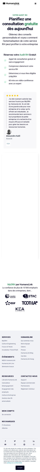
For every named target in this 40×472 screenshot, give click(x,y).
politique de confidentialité (14, 463)
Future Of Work (7, 347)
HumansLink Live (8, 363)
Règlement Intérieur (28, 389)
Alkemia (4, 428)
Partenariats (25, 386)
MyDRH (4, 341)
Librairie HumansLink (9, 380)
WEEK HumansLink (8, 360)
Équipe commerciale (28, 383)
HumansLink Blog (27, 353)
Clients (23, 347)
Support (24, 380)
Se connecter (6, 414)
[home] (11, 3)
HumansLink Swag (27, 359)
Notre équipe (25, 344)
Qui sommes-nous (27, 341)
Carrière (23, 356)
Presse (23, 350)
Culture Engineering (9, 344)
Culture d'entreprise (9, 395)
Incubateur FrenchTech (10, 350)
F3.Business (6, 425)
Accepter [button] (20, 467)
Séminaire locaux (8, 366)
